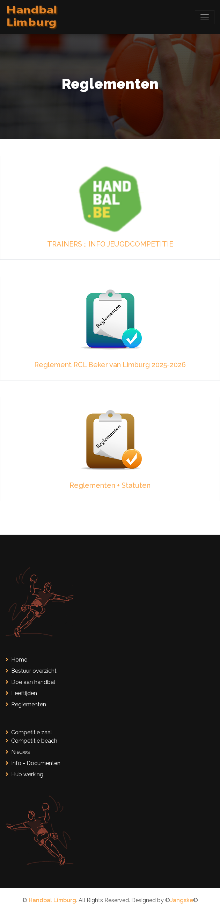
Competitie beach (31, 740)
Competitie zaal (29, 732)
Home (16, 659)
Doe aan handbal (30, 682)
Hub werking (24, 774)
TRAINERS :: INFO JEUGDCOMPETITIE (110, 244)
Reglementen (26, 704)
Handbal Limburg (52, 900)
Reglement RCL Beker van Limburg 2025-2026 (110, 365)
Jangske (181, 900)
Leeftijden (21, 693)
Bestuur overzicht (31, 671)
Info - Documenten (33, 763)
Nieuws (18, 752)
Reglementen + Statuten (110, 485)
